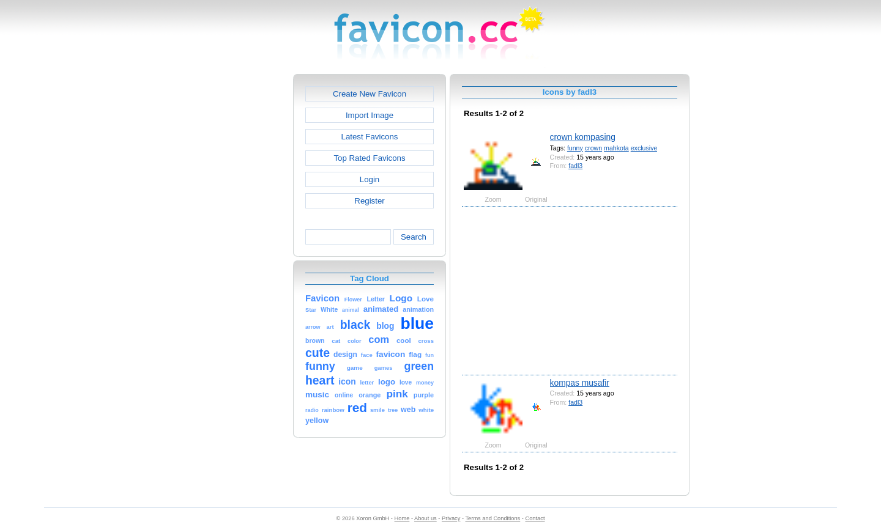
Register (369, 200)
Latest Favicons (369, 136)
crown (593, 148)
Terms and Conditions (492, 518)
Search (413, 236)
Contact (535, 518)
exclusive (644, 148)
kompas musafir (579, 383)
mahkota (616, 148)
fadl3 (575, 165)
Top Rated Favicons (369, 158)
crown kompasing (582, 137)
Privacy (451, 518)
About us (425, 518)
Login (369, 179)
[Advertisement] (240, 257)
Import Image (369, 115)
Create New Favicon (369, 93)
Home (402, 518)
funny (575, 148)
